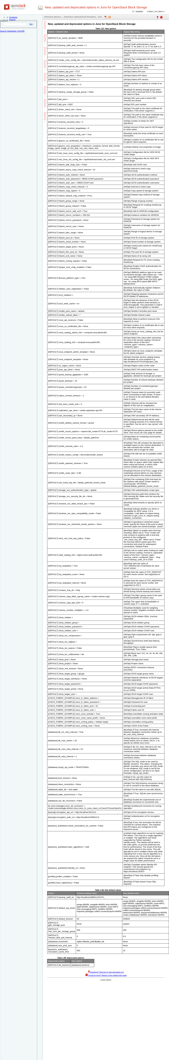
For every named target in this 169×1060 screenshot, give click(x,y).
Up (156, 11)
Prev (150, 11)
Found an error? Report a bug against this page (106, 975)
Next (161, 11)
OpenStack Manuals (52, 17)
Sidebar (139, 11)
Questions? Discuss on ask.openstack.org (106, 972)
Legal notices (105, 980)
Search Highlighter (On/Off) (12, 31)
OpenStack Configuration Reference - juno (83, 17)
